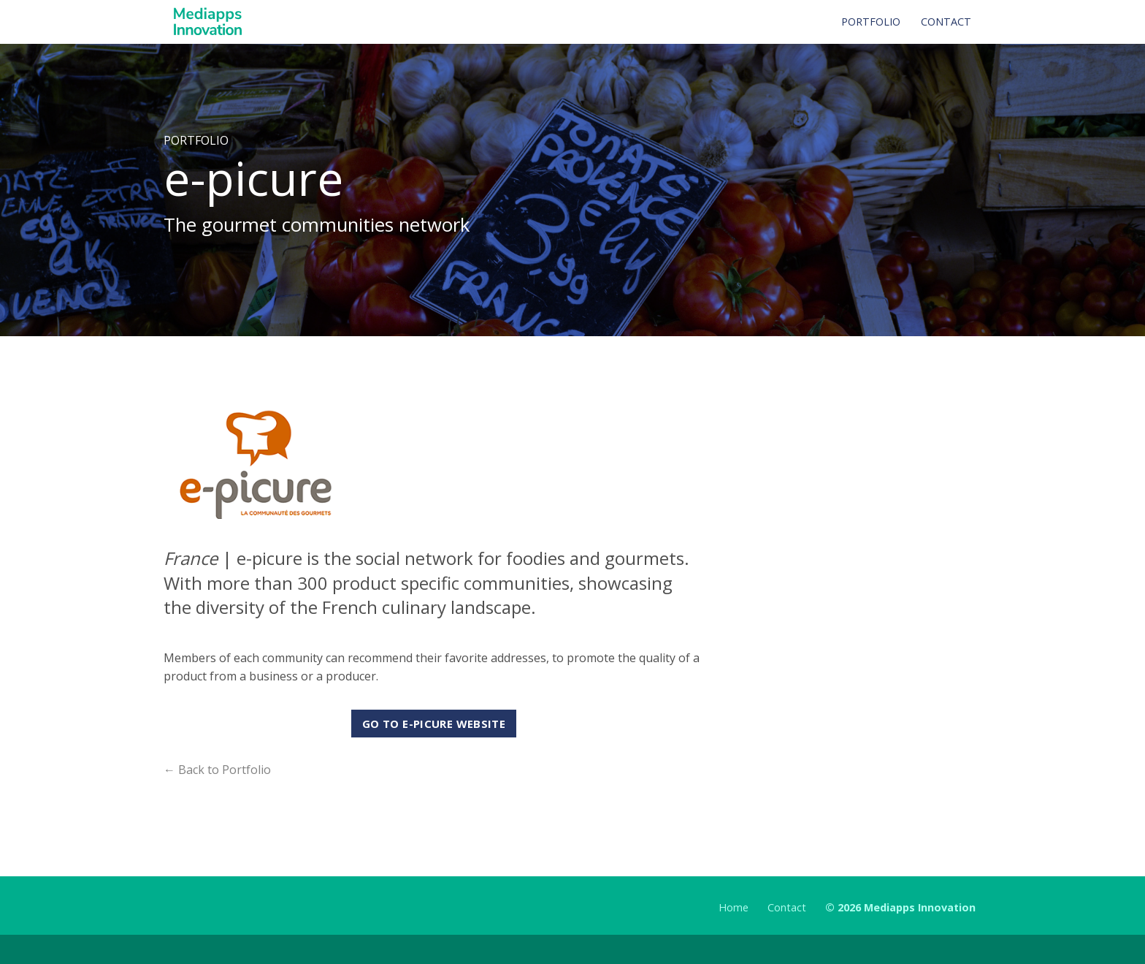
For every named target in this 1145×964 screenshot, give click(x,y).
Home (733, 907)
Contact (786, 907)
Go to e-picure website (433, 723)
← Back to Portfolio (217, 770)
